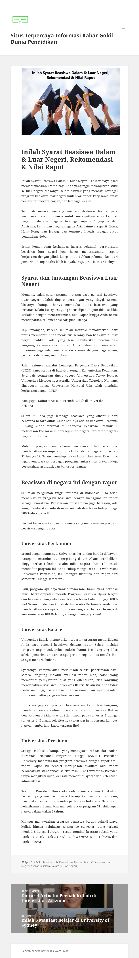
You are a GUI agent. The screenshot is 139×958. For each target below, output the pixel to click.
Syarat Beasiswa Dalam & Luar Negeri (54, 866)
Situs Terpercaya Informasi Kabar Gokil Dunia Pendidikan (62, 38)
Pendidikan (66, 862)
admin (49, 862)
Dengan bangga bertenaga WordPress (44, 951)
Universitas (81, 862)
